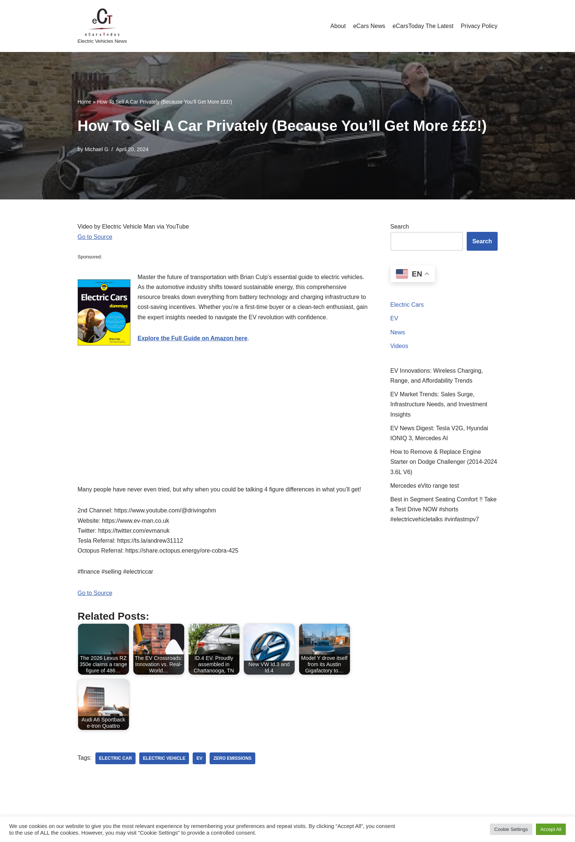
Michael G (97, 149)
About (338, 26)
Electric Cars (407, 305)
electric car (115, 758)
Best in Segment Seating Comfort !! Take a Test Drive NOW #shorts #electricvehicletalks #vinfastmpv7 (443, 509)
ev (199, 758)
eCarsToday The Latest (423, 26)
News (397, 332)
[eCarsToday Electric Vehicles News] (102, 26)
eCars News (369, 26)
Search (399, 226)
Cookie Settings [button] (511, 829)
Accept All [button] (550, 829)
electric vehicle (164, 758)
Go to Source (95, 237)
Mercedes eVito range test (424, 486)
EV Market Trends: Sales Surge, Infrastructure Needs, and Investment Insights (438, 404)
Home (84, 102)
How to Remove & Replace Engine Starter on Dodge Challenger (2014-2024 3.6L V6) (443, 462)
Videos (399, 346)
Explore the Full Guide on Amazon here (193, 338)
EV (394, 318)
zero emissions (232, 758)
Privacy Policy (479, 26)
